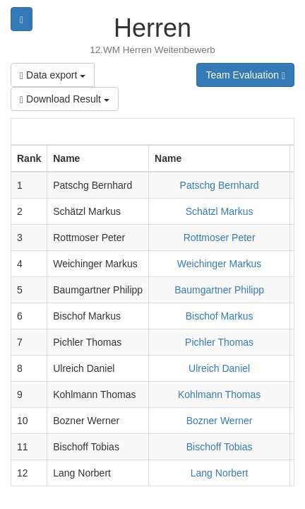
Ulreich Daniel (219, 368)
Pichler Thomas (219, 342)
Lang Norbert (220, 473)
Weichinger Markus (219, 263)
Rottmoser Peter (220, 237)
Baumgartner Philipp (219, 290)
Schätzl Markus (219, 211)
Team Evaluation (245, 75)
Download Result (64, 99)
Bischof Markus (219, 316)
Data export (52, 75)
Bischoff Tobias (219, 446)
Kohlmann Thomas (219, 394)
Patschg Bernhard (219, 185)
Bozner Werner (219, 420)
